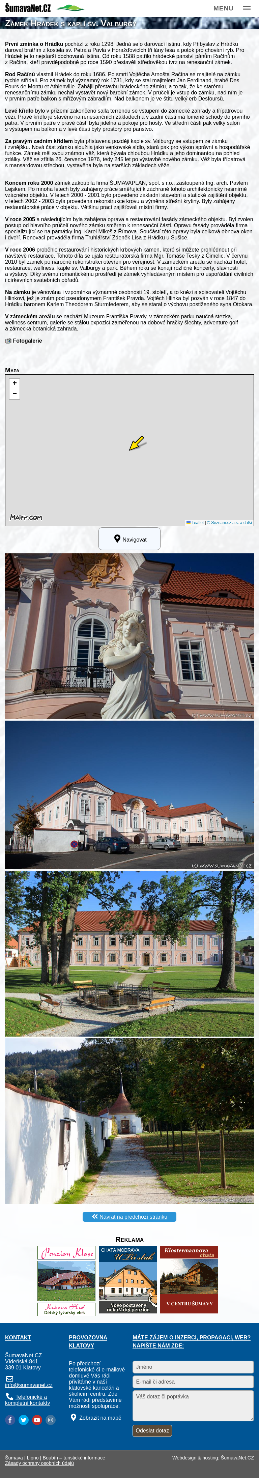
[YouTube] (37, 1420)
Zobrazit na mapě (100, 1417)
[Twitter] (24, 1420)
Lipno (33, 1457)
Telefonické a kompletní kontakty (27, 1400)
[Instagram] (51, 1420)
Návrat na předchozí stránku (133, 1217)
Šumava (14, 1457)
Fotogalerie (27, 341)
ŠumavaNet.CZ (237, 1457)
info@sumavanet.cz (29, 1385)
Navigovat (129, 538)
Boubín (50, 1457)
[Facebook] (10, 1420)
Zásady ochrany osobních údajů (39, 1463)
